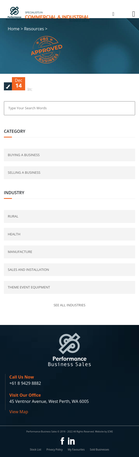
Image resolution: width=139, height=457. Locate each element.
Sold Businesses (99, 449)
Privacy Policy (54, 449)
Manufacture (20, 251)
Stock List (35, 449)
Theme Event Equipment (29, 287)
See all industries (70, 305)
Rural (13, 216)
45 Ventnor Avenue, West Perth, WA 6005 (49, 401)
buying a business (24, 155)
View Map (18, 412)
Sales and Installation (28, 269)
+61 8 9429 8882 (25, 383)
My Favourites (76, 449)
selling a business (24, 172)
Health (14, 234)
